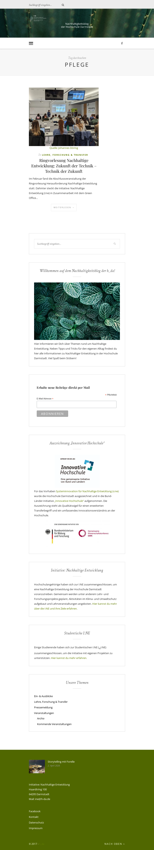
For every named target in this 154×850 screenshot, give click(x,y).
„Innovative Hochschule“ (69, 501)
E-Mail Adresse (45, 398)
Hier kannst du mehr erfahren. (69, 658)
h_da (41, 844)
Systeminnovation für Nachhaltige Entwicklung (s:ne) (87, 491)
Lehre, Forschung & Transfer (65, 154)
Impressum (36, 828)
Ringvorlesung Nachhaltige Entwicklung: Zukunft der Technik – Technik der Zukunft (63, 166)
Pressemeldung (43, 707)
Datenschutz (36, 822)
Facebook (35, 811)
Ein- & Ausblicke (43, 696)
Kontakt (33, 817)
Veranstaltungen (44, 713)
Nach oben (114, 844)
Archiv (41, 718)
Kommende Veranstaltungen (54, 724)
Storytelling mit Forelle (61, 761)
